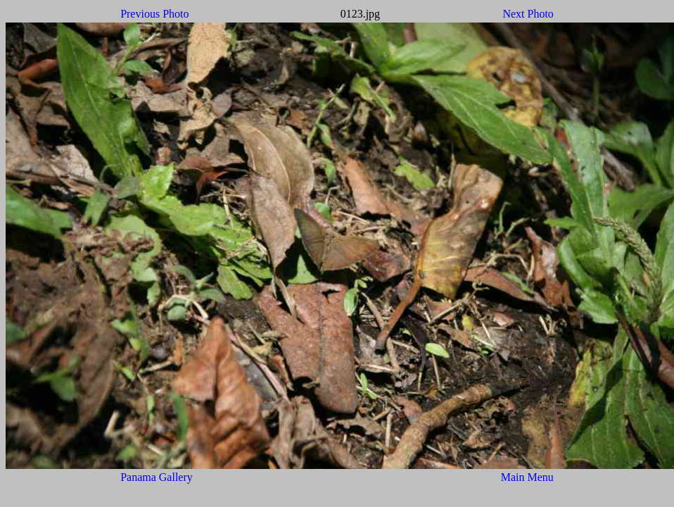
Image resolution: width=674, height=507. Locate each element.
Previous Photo (154, 14)
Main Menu (527, 477)
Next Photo (527, 14)
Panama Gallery (156, 477)
